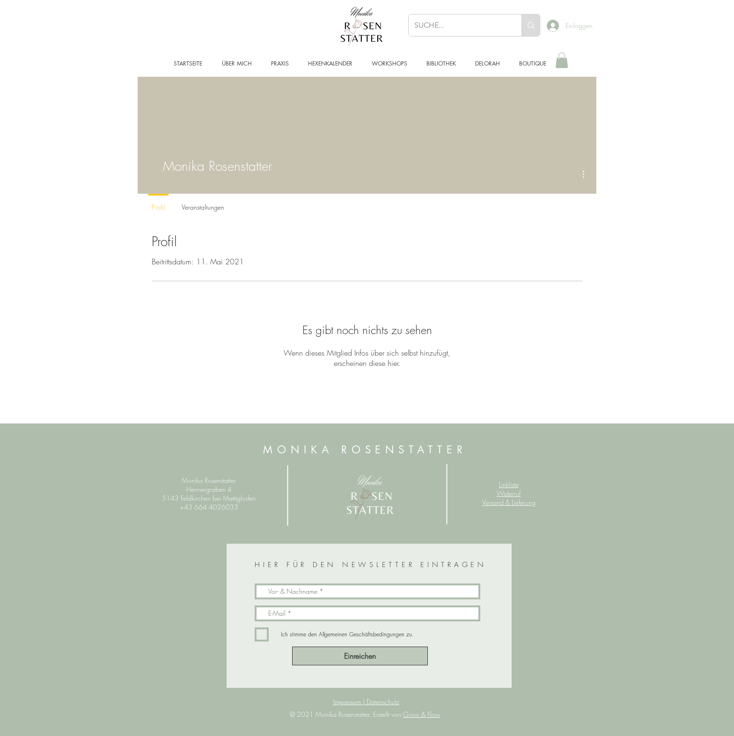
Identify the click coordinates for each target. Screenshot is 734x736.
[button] (561, 60)
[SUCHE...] (458, 25)
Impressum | (350, 701)
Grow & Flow (421, 714)
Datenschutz (383, 701)
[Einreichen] (360, 656)
